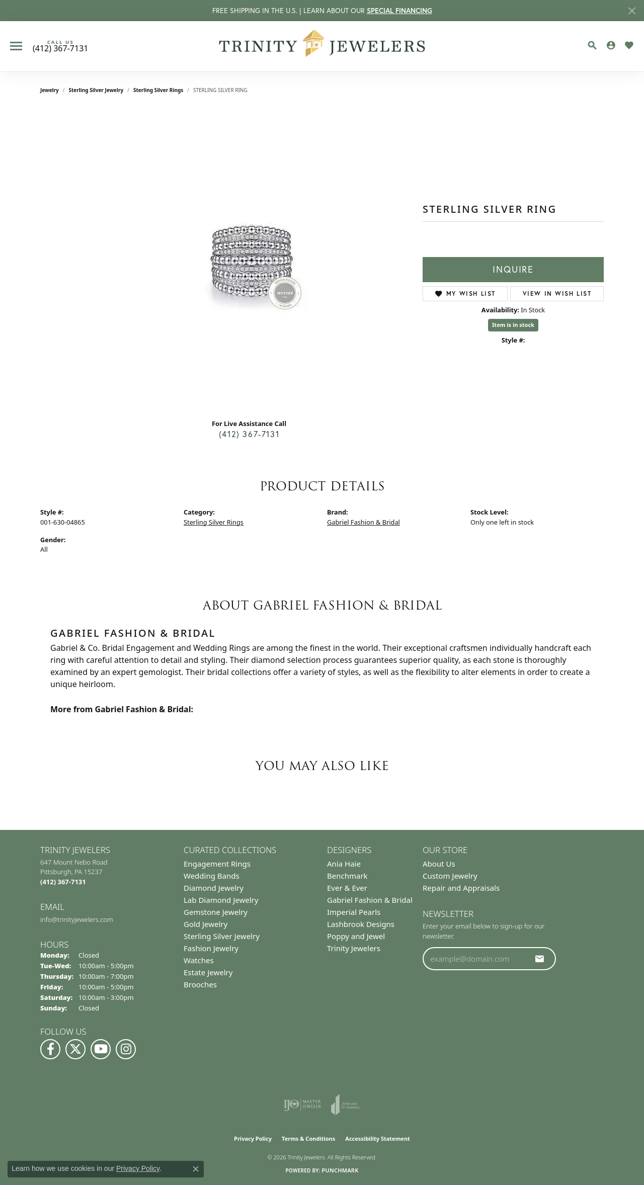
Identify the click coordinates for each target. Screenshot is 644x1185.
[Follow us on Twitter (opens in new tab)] (75, 1049)
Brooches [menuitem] (200, 984)
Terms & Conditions (308, 1138)
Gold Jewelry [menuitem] (205, 924)
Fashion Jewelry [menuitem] (211, 948)
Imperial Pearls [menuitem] (353, 912)
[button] (592, 45)
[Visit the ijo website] (302, 1104)
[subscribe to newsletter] (539, 959)
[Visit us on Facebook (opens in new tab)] (50, 1049)
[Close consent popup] (196, 1169)
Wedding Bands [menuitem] (211, 876)
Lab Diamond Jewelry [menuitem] (221, 900)
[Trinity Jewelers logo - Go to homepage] (322, 46)
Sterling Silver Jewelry (96, 90)
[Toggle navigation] (16, 46)
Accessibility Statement (377, 1138)
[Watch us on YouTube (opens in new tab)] (101, 1049)
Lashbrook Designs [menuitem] (360, 924)
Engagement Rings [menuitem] (217, 864)
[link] (60, 46)
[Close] (631, 11)
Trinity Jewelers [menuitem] (353, 948)
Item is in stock (513, 324)
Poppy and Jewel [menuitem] (356, 936)
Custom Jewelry (450, 876)
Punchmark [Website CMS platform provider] (339, 1170)
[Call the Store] (63, 881)
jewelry (49, 90)
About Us (439, 864)
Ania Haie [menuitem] (344, 864)
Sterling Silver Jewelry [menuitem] (222, 936)
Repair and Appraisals (461, 888)
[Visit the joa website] (345, 1104)
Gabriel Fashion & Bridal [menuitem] (370, 900)
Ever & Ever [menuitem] (347, 888)
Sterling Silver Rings (158, 90)
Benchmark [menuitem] (347, 876)
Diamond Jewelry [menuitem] (214, 888)
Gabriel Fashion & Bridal (363, 522)
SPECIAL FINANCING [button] (399, 10)
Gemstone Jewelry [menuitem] (216, 912)
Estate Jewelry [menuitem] (208, 972)
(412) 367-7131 (249, 434)
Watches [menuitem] (199, 960)
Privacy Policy (253, 1138)
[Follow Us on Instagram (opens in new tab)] (126, 1049)
